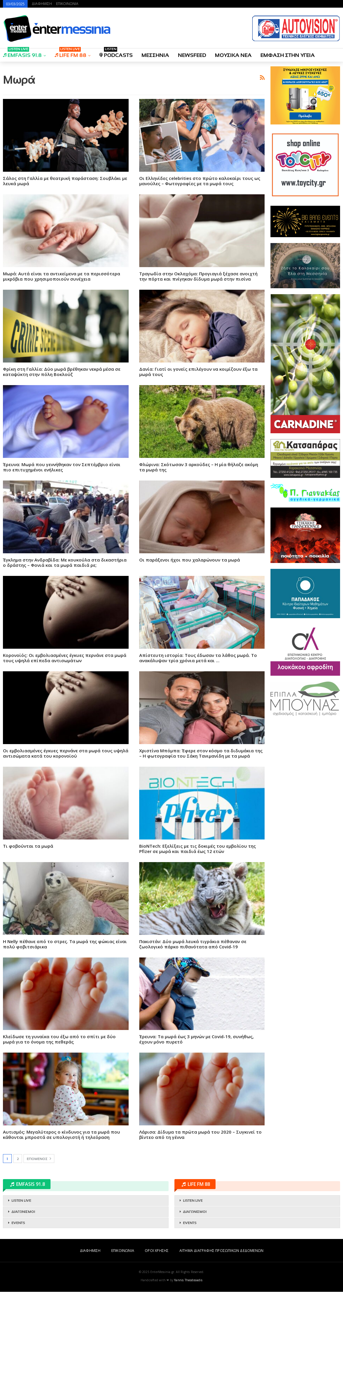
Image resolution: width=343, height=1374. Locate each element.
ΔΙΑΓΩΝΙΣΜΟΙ (23, 1294)
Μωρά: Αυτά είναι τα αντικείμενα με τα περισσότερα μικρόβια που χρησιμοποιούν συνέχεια (61, 358)
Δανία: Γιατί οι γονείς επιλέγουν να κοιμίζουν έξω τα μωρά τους (198, 453)
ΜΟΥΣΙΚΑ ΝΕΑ (233, 55)
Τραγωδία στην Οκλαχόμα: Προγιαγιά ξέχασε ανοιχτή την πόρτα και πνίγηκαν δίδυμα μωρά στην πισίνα (198, 358)
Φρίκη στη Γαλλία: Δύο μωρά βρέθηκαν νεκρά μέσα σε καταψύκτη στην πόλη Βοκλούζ (61, 453)
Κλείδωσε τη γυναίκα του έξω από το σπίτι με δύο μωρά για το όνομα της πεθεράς (59, 1121)
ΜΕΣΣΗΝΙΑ (155, 55)
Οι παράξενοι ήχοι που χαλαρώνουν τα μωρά (189, 642)
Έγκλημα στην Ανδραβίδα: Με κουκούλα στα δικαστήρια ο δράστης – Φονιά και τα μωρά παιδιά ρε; (65, 644)
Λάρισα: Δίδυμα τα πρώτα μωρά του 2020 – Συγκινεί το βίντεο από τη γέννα (200, 1216)
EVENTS (18, 1305)
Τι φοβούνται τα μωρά (28, 928)
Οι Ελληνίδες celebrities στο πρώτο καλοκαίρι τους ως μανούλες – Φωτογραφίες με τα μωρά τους (199, 263)
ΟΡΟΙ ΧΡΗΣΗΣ (157, 1332)
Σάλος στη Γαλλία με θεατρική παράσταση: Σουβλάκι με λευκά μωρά (65, 263)
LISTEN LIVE (21, 1283)
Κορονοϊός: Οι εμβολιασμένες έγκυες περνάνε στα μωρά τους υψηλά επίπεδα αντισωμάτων (64, 740)
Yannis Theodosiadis (188, 1362)
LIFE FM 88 (70, 53)
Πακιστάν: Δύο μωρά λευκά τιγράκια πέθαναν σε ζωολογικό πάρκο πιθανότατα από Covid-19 (192, 1026)
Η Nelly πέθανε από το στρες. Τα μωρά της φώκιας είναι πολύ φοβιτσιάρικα (65, 1026)
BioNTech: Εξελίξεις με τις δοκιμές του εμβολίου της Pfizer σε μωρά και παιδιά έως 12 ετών (197, 930)
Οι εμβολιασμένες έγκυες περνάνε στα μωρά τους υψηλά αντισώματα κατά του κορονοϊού (65, 835)
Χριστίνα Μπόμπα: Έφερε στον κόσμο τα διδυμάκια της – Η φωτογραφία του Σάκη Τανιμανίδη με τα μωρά (201, 835)
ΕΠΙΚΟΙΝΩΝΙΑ (67, 3)
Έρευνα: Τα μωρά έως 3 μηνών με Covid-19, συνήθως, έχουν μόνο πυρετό (196, 1121)
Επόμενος (39, 1240)
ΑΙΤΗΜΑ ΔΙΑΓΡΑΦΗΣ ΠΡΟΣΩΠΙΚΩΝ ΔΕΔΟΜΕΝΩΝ (221, 1332)
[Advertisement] (134, 107)
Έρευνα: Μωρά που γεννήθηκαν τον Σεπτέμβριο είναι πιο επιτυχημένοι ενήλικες (61, 549)
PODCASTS (116, 53)
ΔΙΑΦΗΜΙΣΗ (42, 3)
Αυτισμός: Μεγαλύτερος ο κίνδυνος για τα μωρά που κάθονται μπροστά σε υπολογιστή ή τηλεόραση (61, 1216)
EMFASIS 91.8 (22, 53)
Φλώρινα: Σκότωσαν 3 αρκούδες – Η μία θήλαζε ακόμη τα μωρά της (198, 549)
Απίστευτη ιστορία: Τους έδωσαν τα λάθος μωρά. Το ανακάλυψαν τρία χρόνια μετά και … (198, 740)
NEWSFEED (192, 55)
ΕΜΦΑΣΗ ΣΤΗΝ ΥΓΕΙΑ (287, 55)
